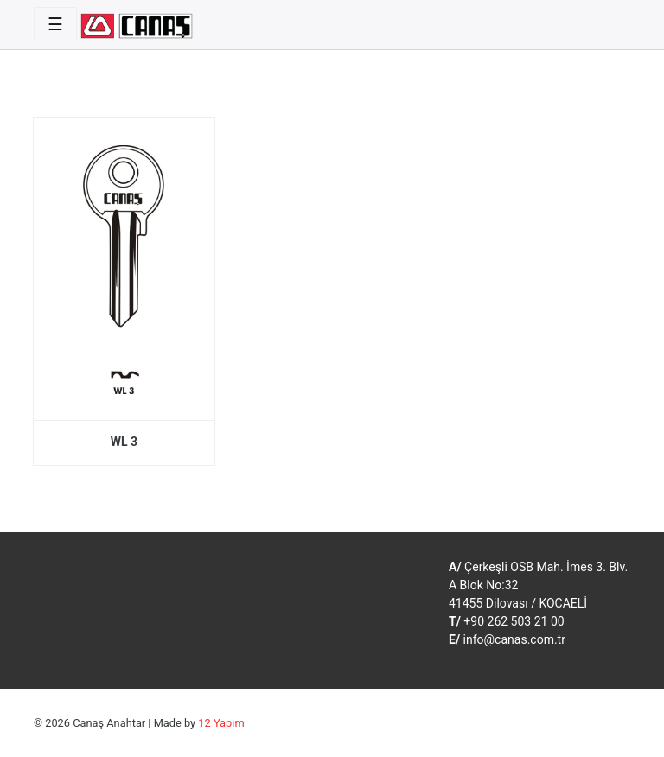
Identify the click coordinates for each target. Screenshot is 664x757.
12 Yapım (221, 722)
